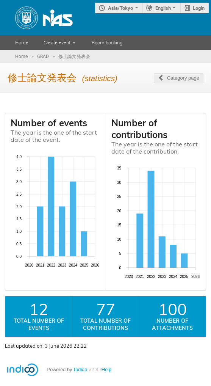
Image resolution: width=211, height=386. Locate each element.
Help (106, 369)
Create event (57, 42)
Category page (183, 78)
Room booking (107, 42)
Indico (80, 369)
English (163, 8)
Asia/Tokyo (120, 8)
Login (199, 8)
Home (21, 42)
